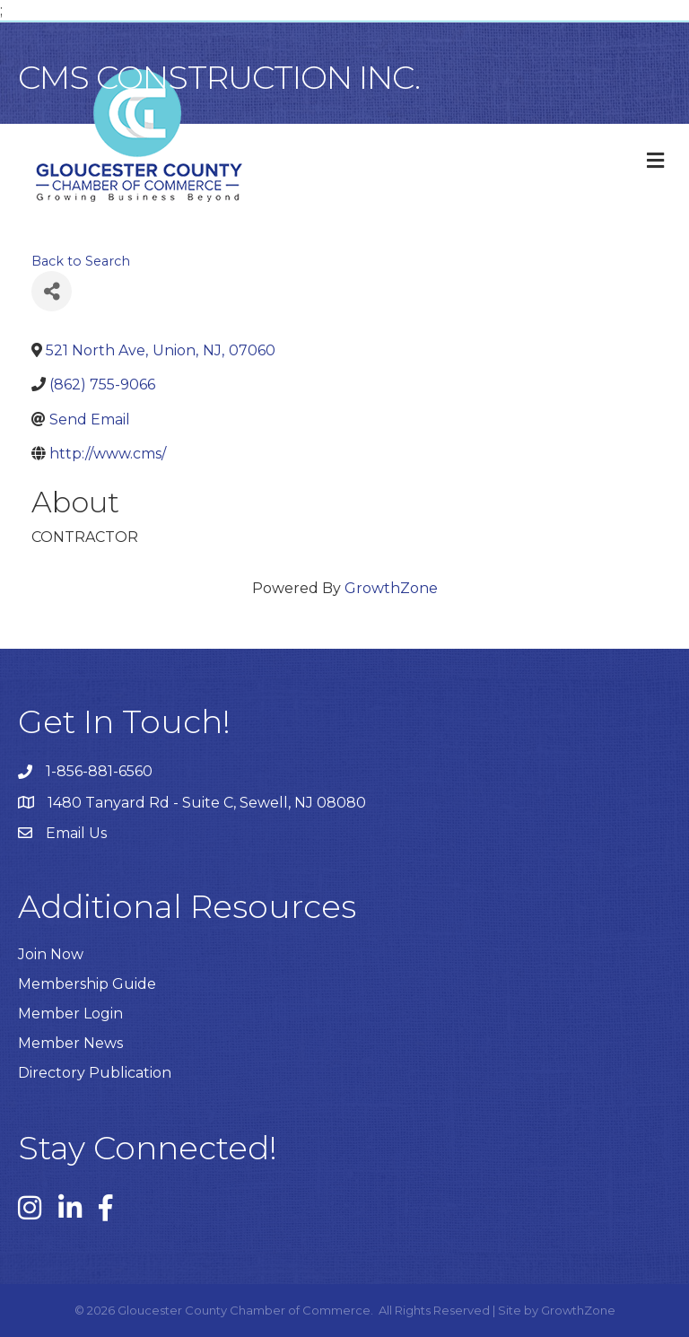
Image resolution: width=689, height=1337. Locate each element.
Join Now (50, 954)
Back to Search (80, 261)
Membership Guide (87, 983)
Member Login (70, 1013)
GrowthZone (391, 588)
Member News (70, 1043)
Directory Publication (94, 1072)
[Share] (51, 291)
